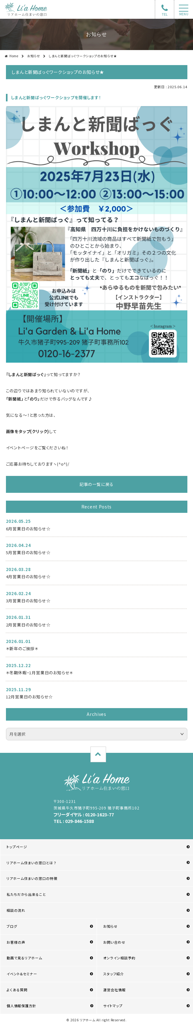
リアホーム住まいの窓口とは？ (31, 862)
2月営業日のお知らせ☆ (28, 625)
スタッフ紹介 (113, 973)
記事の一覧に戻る (96, 484)
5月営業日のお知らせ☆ (28, 552)
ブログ (12, 926)
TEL (165, 14)
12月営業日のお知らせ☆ (29, 697)
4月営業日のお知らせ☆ (28, 576)
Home (13, 56)
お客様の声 (16, 942)
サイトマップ (113, 1005)
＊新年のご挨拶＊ (22, 648)
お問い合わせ (114, 942)
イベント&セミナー (22, 973)
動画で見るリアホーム (24, 957)
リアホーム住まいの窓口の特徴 (32, 878)
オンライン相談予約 (119, 957)
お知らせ (33, 56)
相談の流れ (16, 910)
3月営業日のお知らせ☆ (28, 601)
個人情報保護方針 (21, 1005)
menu (183, 14)
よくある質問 (17, 989)
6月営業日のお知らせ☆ (28, 529)
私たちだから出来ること (26, 894)
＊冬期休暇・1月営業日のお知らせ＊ (40, 673)
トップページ (17, 846)
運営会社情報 (114, 989)
